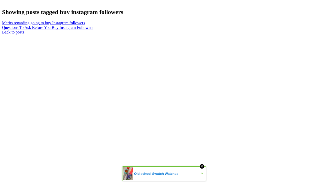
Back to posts (13, 32)
